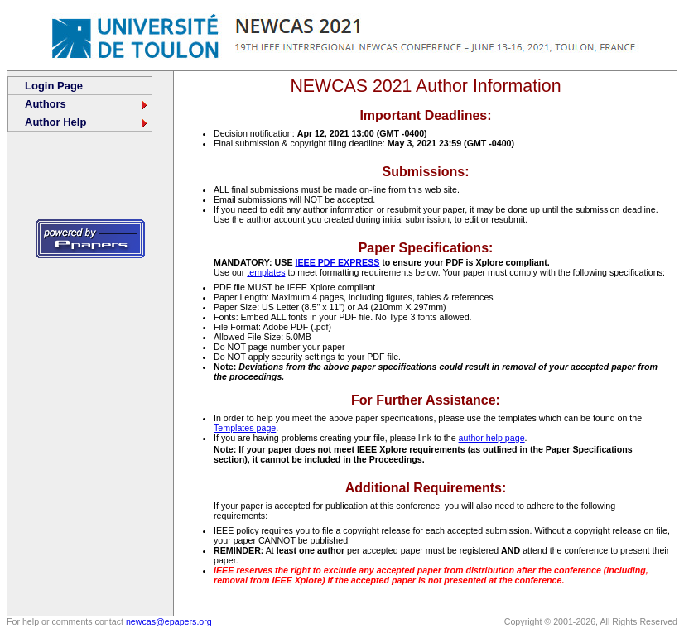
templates (266, 272)
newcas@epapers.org (169, 621)
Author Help (87, 122)
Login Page (54, 85)
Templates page (245, 428)
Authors (87, 104)
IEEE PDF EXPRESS (337, 262)
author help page (492, 438)
